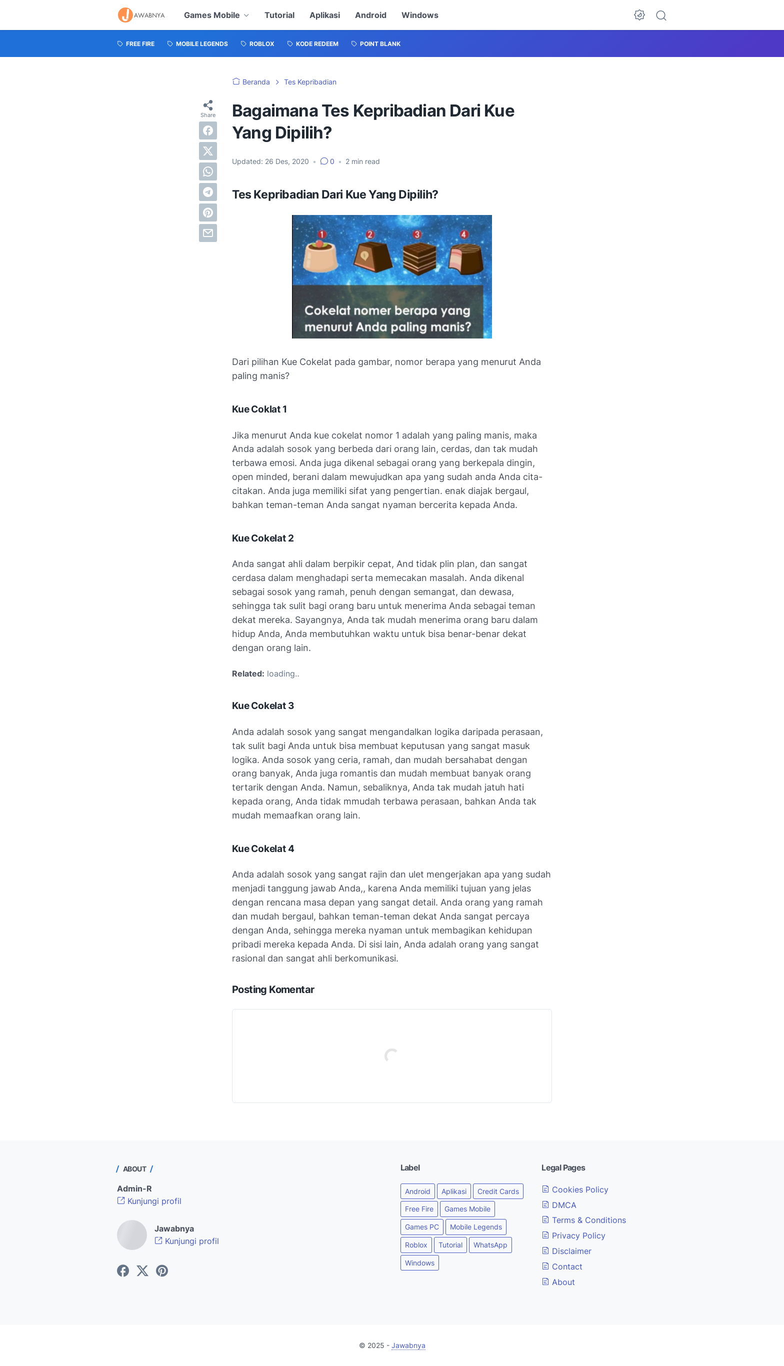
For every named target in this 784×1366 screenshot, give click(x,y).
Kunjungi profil (149, 1201)
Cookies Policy (575, 1189)
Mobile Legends (476, 1226)
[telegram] (208, 192)
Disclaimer (567, 1251)
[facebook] (208, 131)
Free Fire (419, 1208)
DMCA (559, 1205)
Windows (420, 15)
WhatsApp (491, 1244)
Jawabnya (409, 1345)
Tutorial (279, 15)
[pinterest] (208, 213)
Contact (562, 1267)
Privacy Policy (574, 1235)
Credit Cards (498, 1191)
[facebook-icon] (123, 1271)
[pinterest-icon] (162, 1271)
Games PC (422, 1226)
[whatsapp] (208, 171)
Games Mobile (212, 15)
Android (370, 15)
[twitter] (208, 151)
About (558, 1282)
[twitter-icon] (142, 1271)
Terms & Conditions (584, 1220)
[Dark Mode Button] (640, 15)
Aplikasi (325, 15)
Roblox (416, 1244)
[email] (208, 233)
